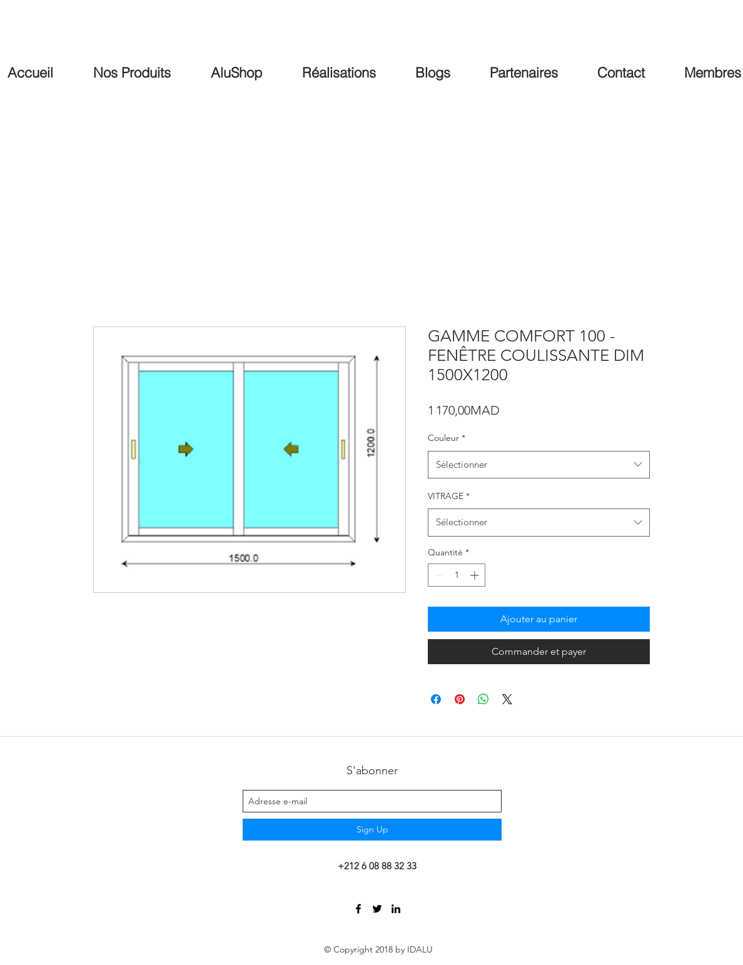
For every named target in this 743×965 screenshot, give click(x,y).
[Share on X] (507, 699)
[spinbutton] (456, 575)
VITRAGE (449, 496)
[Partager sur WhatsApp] (483, 699)
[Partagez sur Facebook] (435, 699)
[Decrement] (437, 575)
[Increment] (475, 575)
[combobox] (539, 464)
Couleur (446, 437)
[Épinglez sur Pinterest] (459, 699)
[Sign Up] (372, 830)
